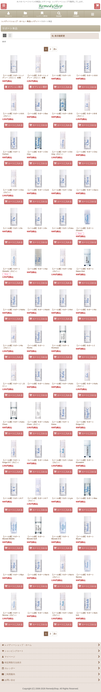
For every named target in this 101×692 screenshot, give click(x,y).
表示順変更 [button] (58, 36)
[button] (4, 6)
